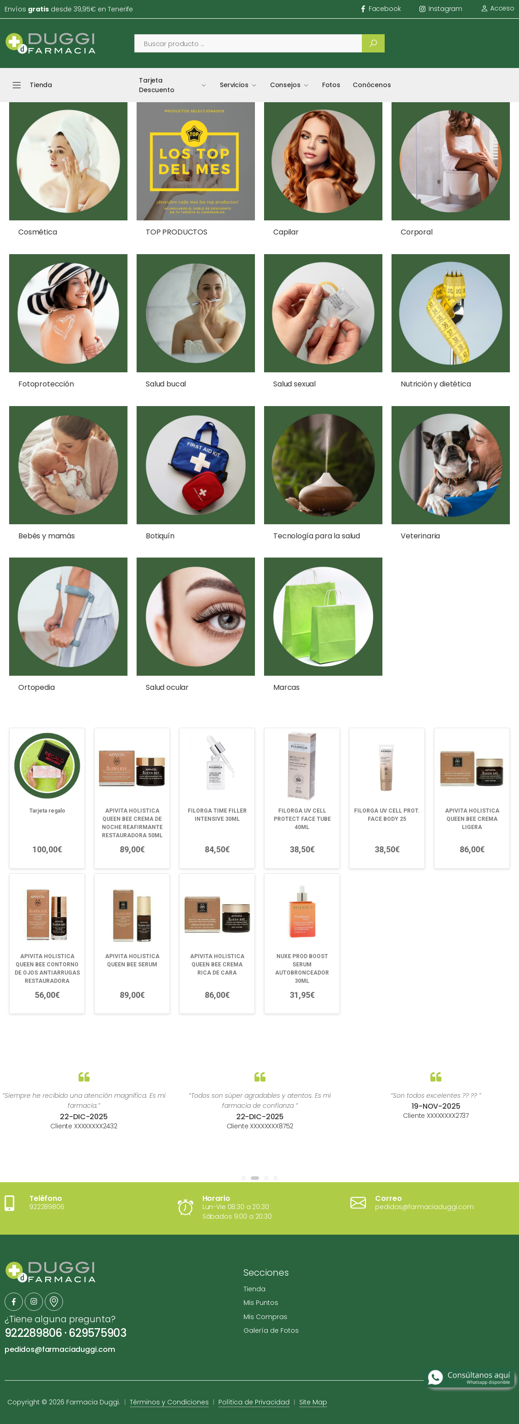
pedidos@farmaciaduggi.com (60, 1349)
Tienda (254, 1289)
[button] (243, 1178)
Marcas (286, 687)
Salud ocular (167, 687)
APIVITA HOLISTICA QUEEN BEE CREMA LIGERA (472, 819)
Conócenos (372, 84)
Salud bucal (166, 384)
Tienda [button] (41, 84)
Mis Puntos (261, 1302)
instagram (441, 8)
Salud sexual (294, 384)
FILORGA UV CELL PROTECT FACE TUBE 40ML (302, 819)
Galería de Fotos (271, 1330)
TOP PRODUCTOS (176, 232)
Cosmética (37, 232)
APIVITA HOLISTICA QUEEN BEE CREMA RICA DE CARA (217, 964)
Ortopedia (36, 687)
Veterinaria (420, 536)
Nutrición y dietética (436, 384)
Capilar (286, 232)
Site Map (313, 1402)
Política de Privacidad (254, 1402)
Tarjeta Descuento (157, 85)
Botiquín (160, 536)
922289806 (33, 1333)
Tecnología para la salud (316, 536)
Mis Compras (265, 1316)
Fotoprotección (46, 384)
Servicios (234, 84)
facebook (381, 8)
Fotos (331, 84)
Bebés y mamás (46, 536)
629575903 (97, 1333)
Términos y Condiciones (169, 1402)
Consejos (285, 84)
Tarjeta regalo (47, 811)
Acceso (497, 8)
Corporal (417, 232)
